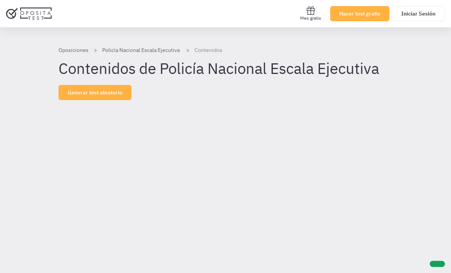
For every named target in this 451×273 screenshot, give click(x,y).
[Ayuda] (437, 264)
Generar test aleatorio (95, 92)
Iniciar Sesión (418, 13)
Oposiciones (74, 50)
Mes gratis (310, 13)
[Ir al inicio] (29, 13)
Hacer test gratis (359, 13)
